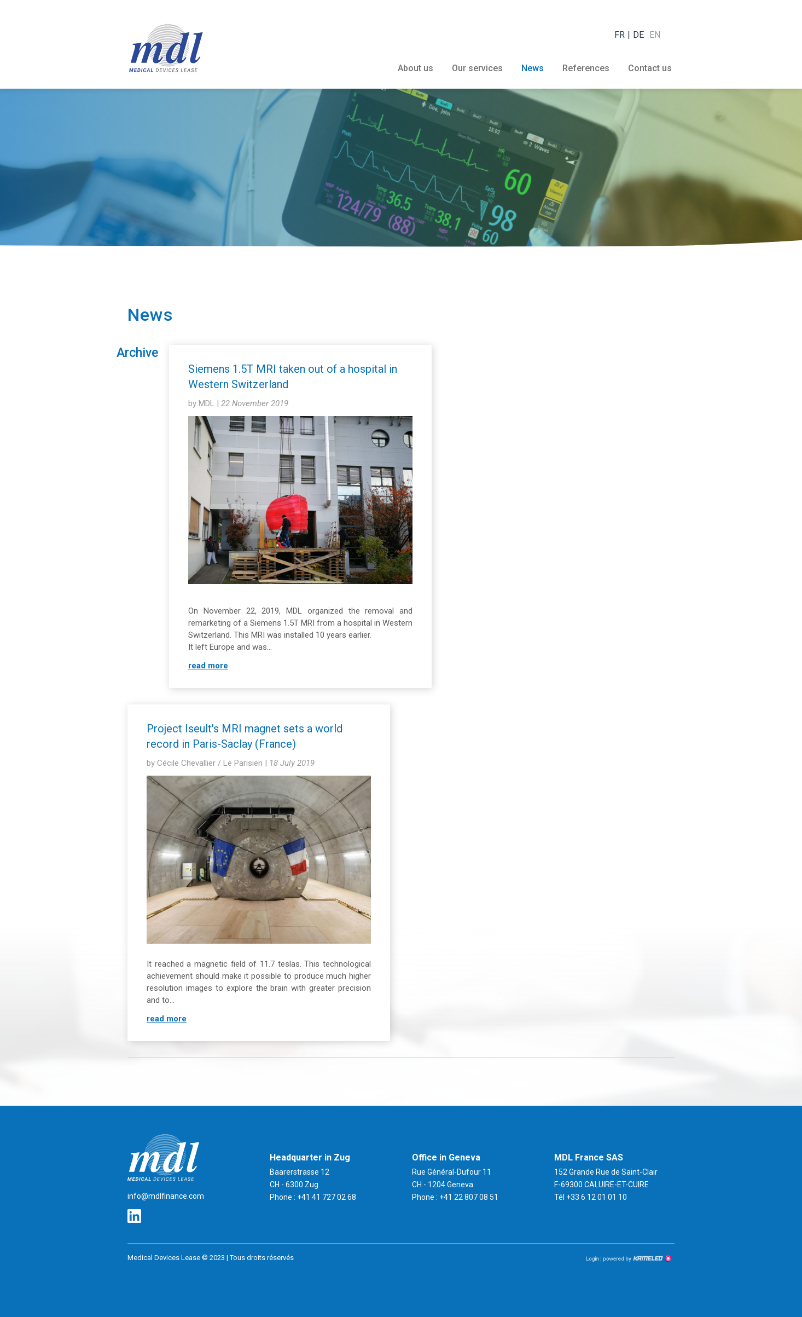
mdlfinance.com (165, 47)
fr (619, 35)
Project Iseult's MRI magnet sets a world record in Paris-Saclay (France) (244, 736)
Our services (477, 68)
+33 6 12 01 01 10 (596, 1197)
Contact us (650, 68)
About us (415, 68)
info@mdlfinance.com (165, 1196)
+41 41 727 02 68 (325, 1197)
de (638, 35)
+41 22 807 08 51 (468, 1197)
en (654, 35)
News (532, 68)
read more (208, 666)
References (585, 68)
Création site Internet (636, 1258)
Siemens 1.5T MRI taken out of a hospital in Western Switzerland (292, 376)
